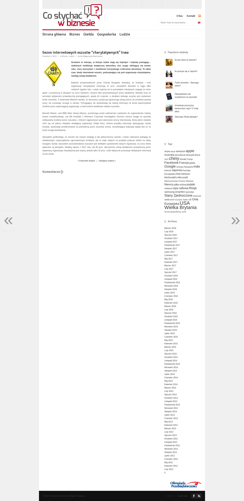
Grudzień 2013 (171, 398)
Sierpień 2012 (170, 452)
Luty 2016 (168, 309)
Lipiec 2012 (169, 455)
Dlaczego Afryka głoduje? (186, 117)
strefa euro (169, 199)
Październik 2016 (172, 282)
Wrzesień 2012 (171, 449)
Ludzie (124, 34)
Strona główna (54, 34)
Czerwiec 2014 (171, 377)
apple (190, 151)
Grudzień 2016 (171, 276)
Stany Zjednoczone (178, 195)
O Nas (179, 15)
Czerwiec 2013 (171, 418)
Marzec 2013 (170, 428)
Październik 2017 (172, 245)
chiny (174, 158)
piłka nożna (180, 184)
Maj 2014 (168, 381)
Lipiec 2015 (169, 333)
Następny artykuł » (107, 161)
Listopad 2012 (170, 442)
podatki (191, 184)
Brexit (197, 155)
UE (190, 199)
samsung (169, 191)
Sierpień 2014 (170, 371)
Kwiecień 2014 (171, 384)
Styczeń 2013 (170, 435)
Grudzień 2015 (171, 316)
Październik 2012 (172, 445)
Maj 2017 (168, 259)
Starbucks (197, 196)
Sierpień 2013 (170, 411)
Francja (184, 162)
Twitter (185, 200)
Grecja (179, 167)
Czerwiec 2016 (171, 296)
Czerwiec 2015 (171, 337)
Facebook (171, 162)
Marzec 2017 (170, 265)
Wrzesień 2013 (171, 408)
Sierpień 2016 (170, 289)
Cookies (169, 496)
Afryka (167, 151)
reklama (168, 188)
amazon (180, 151)
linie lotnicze (183, 173)
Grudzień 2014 (171, 357)
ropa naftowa (180, 188)
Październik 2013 (172, 405)
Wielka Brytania (180, 207)
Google (170, 166)
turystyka (178, 200)
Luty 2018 (168, 231)
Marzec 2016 (170, 306)
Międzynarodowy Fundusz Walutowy (179, 181)
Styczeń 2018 (170, 235)
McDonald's (170, 177)
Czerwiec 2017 (171, 255)
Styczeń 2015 (170, 354)
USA (185, 203)
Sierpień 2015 (170, 330)
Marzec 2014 (170, 388)
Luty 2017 (168, 269)
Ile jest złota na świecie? (186, 60)
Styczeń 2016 (170, 313)
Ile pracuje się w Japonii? (186, 71)
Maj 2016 (168, 299)
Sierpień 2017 (170, 248)
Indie (197, 166)
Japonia (177, 170)
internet (167, 170)
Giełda (88, 34)
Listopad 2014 (170, 360)
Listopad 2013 (170, 401)
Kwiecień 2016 (171, 303)
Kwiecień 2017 (171, 262)
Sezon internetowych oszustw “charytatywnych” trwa (85, 52)
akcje (173, 151)
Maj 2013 (168, 422)
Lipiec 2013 (169, 415)
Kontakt (191, 15)
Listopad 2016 (170, 279)
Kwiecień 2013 (171, 425)
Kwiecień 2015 (171, 343)
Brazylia (190, 155)
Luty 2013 (168, 432)
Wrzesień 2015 (171, 326)
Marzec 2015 (170, 347)
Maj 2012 (168, 462)
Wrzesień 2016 (171, 286)
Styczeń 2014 (170, 394)
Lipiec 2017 (169, 252)
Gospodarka (106, 34)
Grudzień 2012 (171, 439)
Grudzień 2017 (171, 238)
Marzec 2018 (170, 228)
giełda (192, 163)
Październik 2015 (172, 323)
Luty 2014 (168, 391)
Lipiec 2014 (169, 374)
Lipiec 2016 (169, 293)
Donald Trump (186, 159)
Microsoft (183, 177)
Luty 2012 (168, 469)
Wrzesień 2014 (171, 367)
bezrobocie (180, 155)
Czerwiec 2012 (171, 459)
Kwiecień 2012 (171, 466)
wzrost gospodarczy (172, 212)
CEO (166, 159)
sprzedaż (190, 192)
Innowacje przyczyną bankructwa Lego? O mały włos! (186, 108)
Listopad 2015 (170, 320)
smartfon (180, 191)
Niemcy (169, 184)
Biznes (74, 34)
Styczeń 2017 (170, 272)
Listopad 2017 (170, 242)
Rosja (193, 188)
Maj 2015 (168, 340)
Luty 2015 (168, 350)
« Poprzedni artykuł (86, 161)
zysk (184, 212)
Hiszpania (188, 167)
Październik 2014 (172, 364)
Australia (169, 154)
